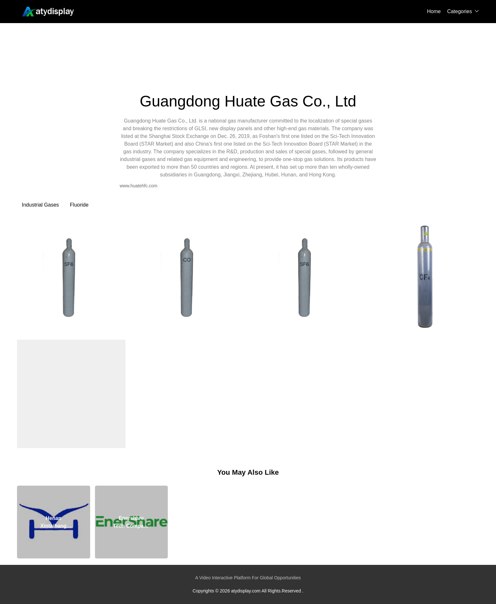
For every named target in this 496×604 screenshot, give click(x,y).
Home (434, 11)
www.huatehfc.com (139, 185)
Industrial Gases (40, 205)
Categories (459, 11)
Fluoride (79, 205)
